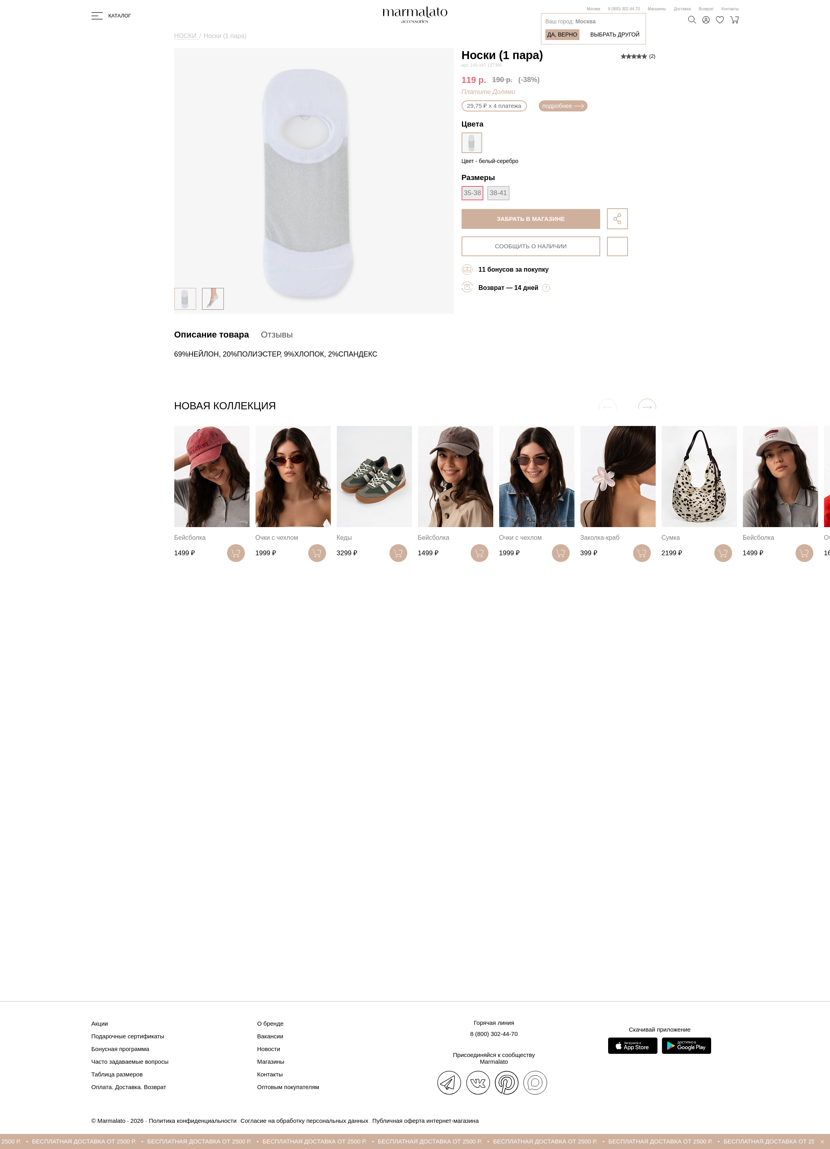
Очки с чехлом (277, 537)
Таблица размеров (117, 1074)
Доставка (682, 9)
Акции (100, 1023)
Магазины (657, 9)
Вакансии (270, 1036)
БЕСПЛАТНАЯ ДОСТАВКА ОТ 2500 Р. (89, 1141)
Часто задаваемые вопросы (130, 1061)
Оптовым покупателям (288, 1087)
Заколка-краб (600, 537)
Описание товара (211, 335)
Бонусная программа (120, 1048)
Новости (268, 1048)
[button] (647, 407)
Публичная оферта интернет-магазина (425, 1120)
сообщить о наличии (531, 246)
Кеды (344, 537)
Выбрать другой (614, 34)
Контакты (729, 9)
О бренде (270, 1023)
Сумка (671, 537)
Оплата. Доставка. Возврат (129, 1087)
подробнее (563, 105)
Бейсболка (190, 537)
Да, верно (562, 34)
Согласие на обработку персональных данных (304, 1120)
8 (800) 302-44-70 (624, 9)
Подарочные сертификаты (128, 1036)
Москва (593, 9)
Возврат (706, 9)
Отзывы (277, 335)
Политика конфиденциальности (193, 1120)
